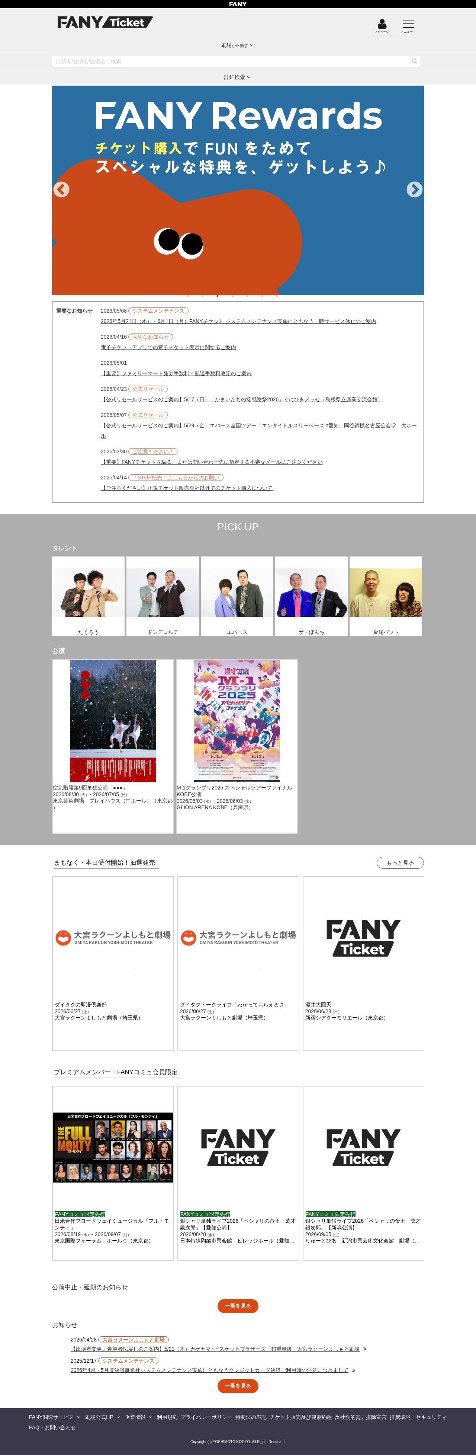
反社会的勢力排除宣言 (361, 1417)
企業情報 (135, 1417)
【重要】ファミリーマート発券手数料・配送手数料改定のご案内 (176, 373)
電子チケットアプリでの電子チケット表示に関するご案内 (168, 347)
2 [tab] (210, 296)
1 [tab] (195, 296)
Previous (61, 190)
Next (414, 190)
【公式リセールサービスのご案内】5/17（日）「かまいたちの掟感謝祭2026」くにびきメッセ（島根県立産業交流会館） (242, 399)
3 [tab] (225, 296)
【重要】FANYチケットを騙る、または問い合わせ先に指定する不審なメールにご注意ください (212, 462)
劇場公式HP (99, 1417)
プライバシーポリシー (206, 1417)
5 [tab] (255, 296)
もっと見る (400, 862)
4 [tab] (240, 296)
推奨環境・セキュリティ (418, 1417)
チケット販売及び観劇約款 (301, 1417)
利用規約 (167, 1417)
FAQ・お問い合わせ (52, 1427)
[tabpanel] (238, 190)
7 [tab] (284, 296)
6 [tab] (269, 296)
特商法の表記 (251, 1417)
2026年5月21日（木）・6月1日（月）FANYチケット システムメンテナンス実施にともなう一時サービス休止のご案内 (238, 321)
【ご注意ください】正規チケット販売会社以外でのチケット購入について (187, 488)
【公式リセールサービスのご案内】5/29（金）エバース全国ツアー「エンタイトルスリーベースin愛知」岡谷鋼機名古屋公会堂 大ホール (259, 430)
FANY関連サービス (51, 1417)
